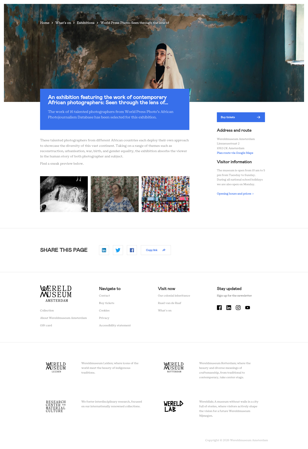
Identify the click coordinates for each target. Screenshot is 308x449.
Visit (158, 10)
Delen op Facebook (132, 250)
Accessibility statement (115, 325)
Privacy (104, 318)
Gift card (46, 325)
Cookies (104, 310)
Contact (104, 295)
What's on (142, 10)
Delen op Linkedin (104, 250)
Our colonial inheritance (174, 295)
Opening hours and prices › (235, 193)
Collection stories (180, 10)
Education (205, 10)
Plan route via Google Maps (235, 153)
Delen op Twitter (118, 250)
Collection (47, 310)
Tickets (223, 10)
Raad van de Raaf (169, 303)
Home (44, 22)
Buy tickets (228, 117)
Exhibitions (85, 22)
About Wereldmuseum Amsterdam (63, 318)
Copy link (151, 250)
